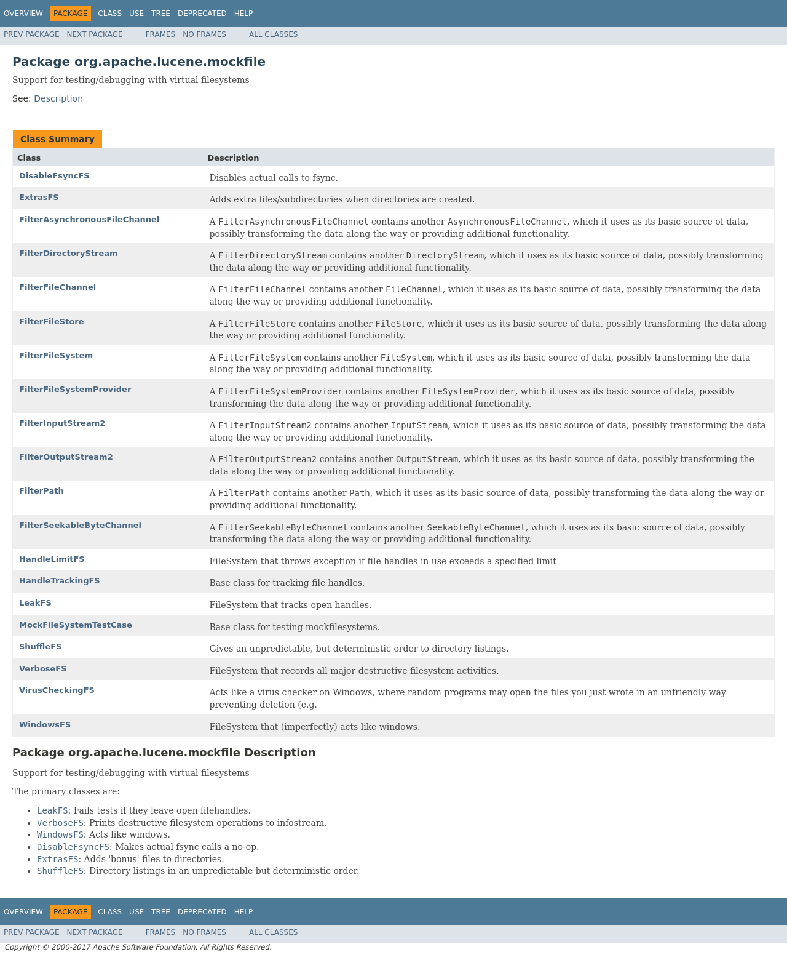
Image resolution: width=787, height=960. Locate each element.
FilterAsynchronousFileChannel (89, 219)
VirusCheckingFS (57, 690)
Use (136, 13)
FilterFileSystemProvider (75, 389)
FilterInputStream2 (62, 423)
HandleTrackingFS (59, 580)
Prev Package (32, 34)
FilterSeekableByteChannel (80, 525)
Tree (160, 13)
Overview (23, 13)
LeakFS (35, 602)
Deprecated (202, 13)
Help (243, 13)
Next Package (95, 34)
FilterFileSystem (56, 355)
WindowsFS (45, 724)
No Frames (204, 34)
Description (58, 98)
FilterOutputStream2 (66, 457)
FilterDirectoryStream (68, 253)
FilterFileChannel (57, 287)
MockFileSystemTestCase (75, 625)
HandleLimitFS (52, 559)
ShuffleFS (40, 646)
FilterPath (41, 490)
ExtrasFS (39, 197)
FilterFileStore (51, 321)
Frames (161, 34)
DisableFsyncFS (54, 175)
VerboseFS (43, 668)
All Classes (273, 34)
